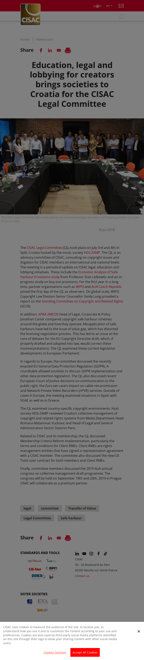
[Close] (139, 633)
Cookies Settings (55, 654)
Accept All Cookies (85, 654)
